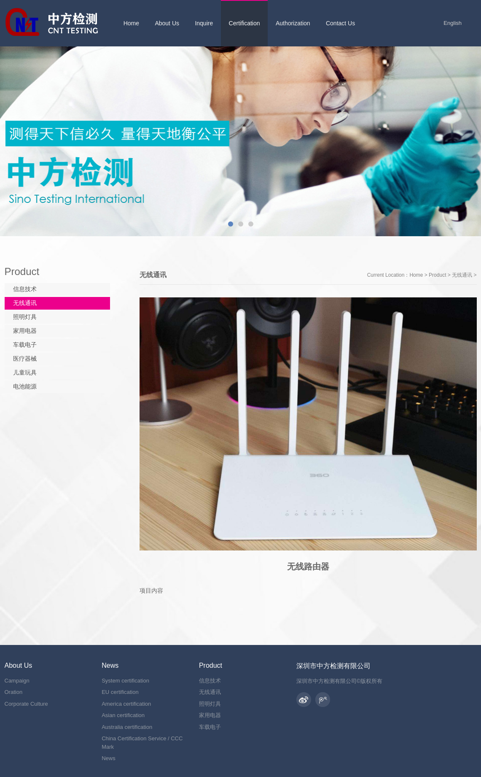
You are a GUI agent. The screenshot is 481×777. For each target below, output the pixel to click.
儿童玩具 (25, 372)
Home (416, 275)
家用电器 (25, 330)
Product (437, 275)
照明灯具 (25, 316)
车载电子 (25, 344)
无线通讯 (462, 275)
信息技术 (25, 289)
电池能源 (25, 386)
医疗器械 (25, 358)
